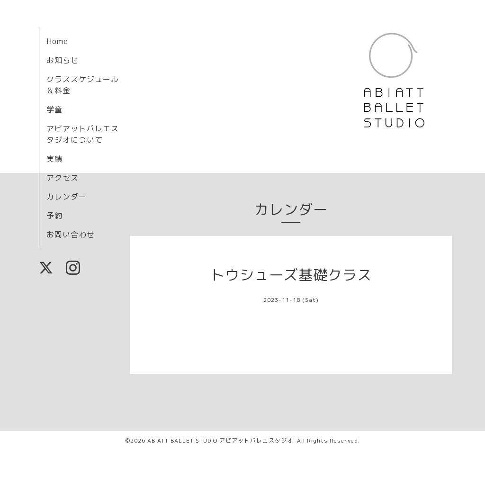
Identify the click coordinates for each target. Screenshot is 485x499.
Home (57, 41)
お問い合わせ (70, 234)
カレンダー (66, 196)
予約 (54, 215)
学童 (54, 109)
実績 (54, 159)
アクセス (62, 177)
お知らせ (62, 60)
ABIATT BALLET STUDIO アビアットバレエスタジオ (220, 440)
